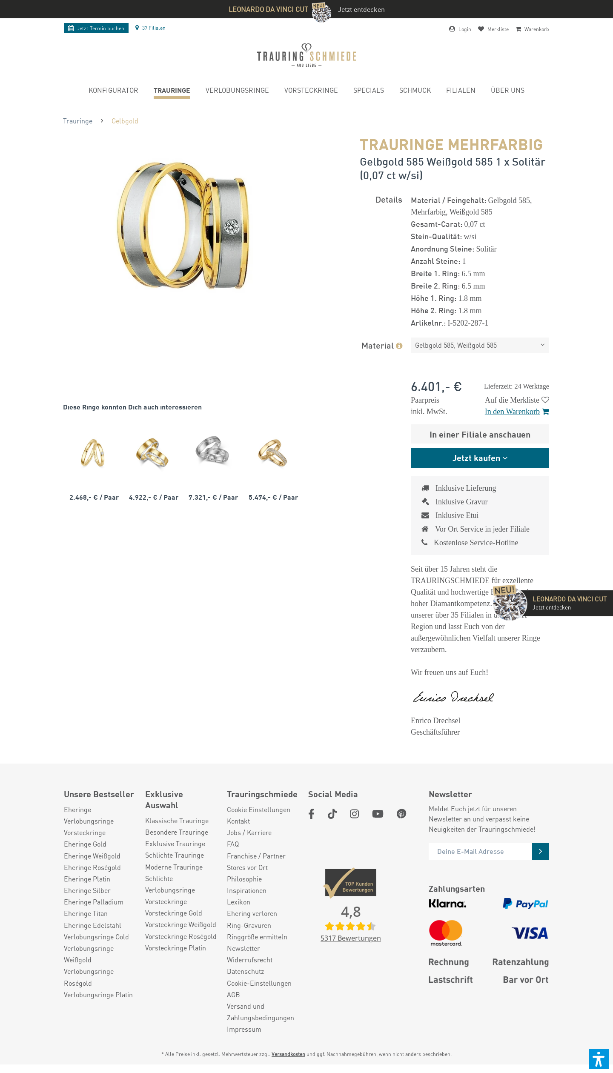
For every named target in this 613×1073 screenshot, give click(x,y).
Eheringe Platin (87, 878)
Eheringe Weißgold (92, 855)
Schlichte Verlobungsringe (170, 884)
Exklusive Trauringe (175, 843)
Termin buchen (96, 28)
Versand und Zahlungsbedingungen (260, 1011)
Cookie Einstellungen (258, 809)
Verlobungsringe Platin (98, 994)
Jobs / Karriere (249, 832)
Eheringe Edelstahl (92, 925)
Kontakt (238, 820)
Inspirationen (246, 890)
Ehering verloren (252, 913)
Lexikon (238, 901)
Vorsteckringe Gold (173, 912)
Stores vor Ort (247, 867)
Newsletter (243, 948)
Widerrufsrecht (249, 959)
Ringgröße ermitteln (257, 936)
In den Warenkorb (517, 411)
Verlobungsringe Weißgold (89, 954)
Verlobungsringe (89, 820)
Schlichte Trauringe (174, 854)
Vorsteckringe (85, 832)
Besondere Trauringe (176, 831)
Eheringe (77, 809)
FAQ (233, 843)
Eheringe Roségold (92, 867)
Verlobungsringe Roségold (89, 977)
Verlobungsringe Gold (96, 936)
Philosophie (244, 878)
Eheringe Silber (87, 890)
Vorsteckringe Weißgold (180, 924)
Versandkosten (288, 1054)
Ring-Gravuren (249, 925)
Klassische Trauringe (177, 820)
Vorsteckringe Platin (175, 947)
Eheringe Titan (86, 913)
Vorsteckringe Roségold (181, 936)
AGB (233, 994)
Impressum (244, 1028)
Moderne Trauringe (174, 866)
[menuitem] (113, 91)
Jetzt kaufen (476, 457)
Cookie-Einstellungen (259, 983)
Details (388, 199)
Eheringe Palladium (93, 901)
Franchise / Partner (256, 855)
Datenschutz (245, 971)
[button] (599, 1059)
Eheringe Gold (85, 843)
